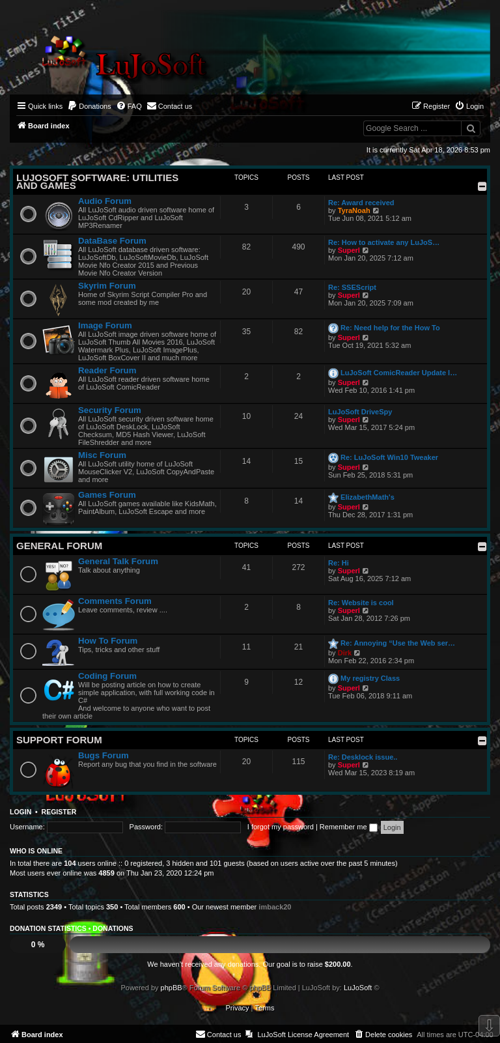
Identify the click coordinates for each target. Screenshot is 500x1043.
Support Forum (59, 739)
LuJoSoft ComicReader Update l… (398, 373)
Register (59, 812)
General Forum (59, 545)
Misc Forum (102, 455)
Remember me (349, 827)
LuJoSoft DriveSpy (360, 412)
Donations (112, 928)
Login (20, 812)
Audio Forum (105, 201)
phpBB (171, 988)
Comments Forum (115, 601)
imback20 (274, 907)
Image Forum (105, 325)
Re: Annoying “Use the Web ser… (397, 643)
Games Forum (107, 495)
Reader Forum (107, 370)
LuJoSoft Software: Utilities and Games (97, 181)
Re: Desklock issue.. (362, 757)
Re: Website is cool (361, 603)
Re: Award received (361, 203)
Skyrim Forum (107, 286)
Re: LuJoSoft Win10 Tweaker (389, 457)
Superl (349, 250)
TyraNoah (354, 210)
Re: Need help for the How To (390, 328)
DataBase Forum (112, 241)
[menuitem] (89, 106)
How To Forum (107, 641)
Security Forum (109, 410)
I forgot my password (280, 827)
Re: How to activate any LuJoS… (383, 242)
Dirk (345, 653)
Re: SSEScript (352, 287)
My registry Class (370, 678)
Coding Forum (107, 676)
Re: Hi (338, 563)
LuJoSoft (358, 988)
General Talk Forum (118, 561)
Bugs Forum (103, 755)
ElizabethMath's (367, 497)
